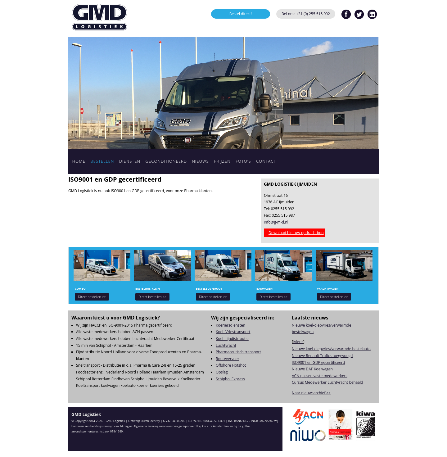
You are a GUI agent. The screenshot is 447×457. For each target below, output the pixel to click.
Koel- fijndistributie (232, 338)
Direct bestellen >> (92, 297)
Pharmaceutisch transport (238, 352)
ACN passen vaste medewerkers (319, 375)
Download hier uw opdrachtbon (296, 232)
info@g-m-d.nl (276, 222)
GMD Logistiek (99, 17)
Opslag (222, 372)
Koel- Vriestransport (233, 331)
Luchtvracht (226, 345)
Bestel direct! (240, 13)
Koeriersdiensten (230, 325)
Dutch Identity (150, 421)
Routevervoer (227, 358)
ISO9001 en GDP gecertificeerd (318, 362)
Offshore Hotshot (231, 365)
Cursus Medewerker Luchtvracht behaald (327, 382)
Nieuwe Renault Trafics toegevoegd (322, 355)
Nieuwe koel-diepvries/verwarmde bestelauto (331, 348)
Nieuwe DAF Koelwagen (312, 369)
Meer (298, 341)
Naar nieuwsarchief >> (311, 393)
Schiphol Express (230, 379)
